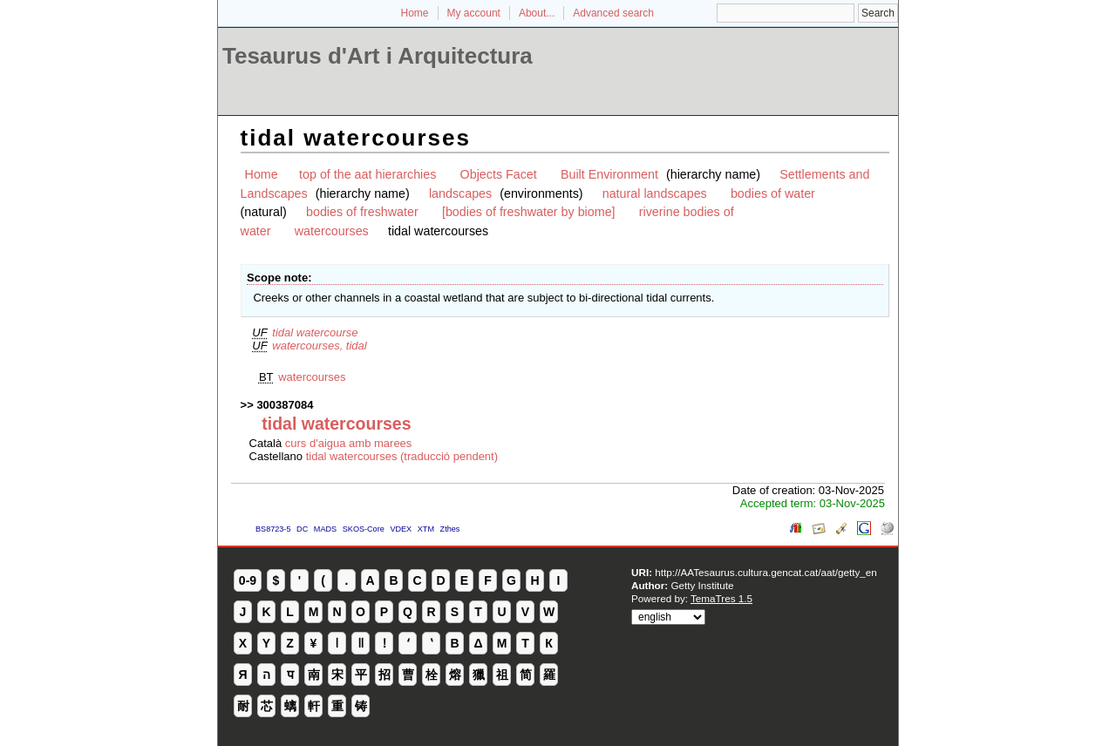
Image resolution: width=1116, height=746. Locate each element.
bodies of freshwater (362, 212)
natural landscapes (654, 193)
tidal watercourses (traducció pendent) (402, 456)
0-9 (247, 580)
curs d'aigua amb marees (348, 443)
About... (537, 13)
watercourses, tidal (319, 345)
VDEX (401, 529)
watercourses (332, 231)
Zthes (450, 529)
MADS (325, 529)
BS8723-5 (272, 529)
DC (302, 529)
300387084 (284, 404)
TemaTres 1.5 (721, 598)
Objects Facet (498, 174)
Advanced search (613, 13)
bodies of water (773, 193)
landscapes (460, 193)
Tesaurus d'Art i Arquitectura (377, 56)
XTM (426, 529)
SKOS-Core (363, 529)
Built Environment (609, 174)
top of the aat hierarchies (367, 174)
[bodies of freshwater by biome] (529, 212)
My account (473, 13)
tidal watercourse (314, 332)
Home (415, 13)
